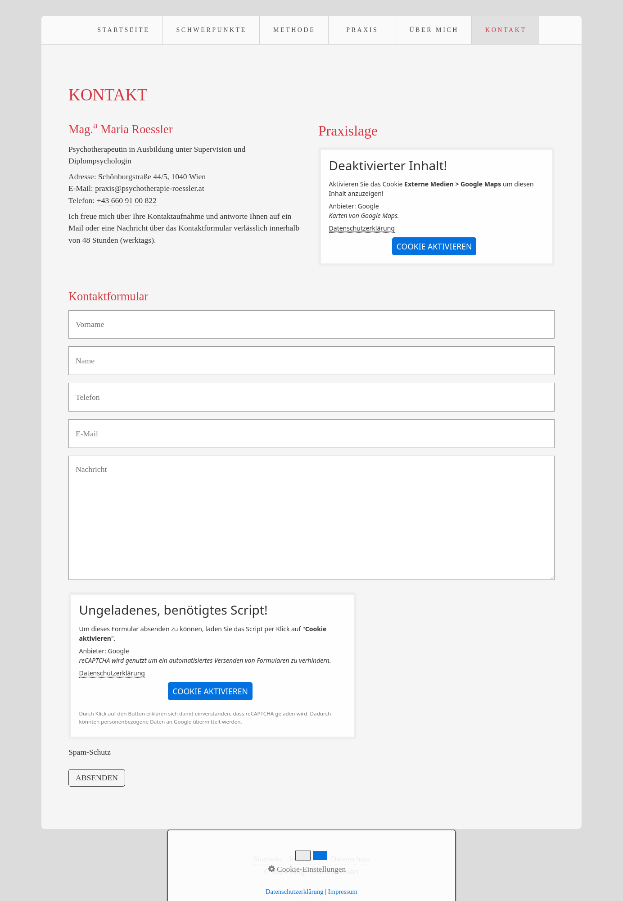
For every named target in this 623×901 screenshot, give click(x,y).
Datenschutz (350, 858)
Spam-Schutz (89, 751)
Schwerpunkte (211, 29)
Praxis (362, 29)
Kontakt (506, 29)
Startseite (123, 29)
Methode (294, 29)
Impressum (306, 858)
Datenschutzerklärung (362, 228)
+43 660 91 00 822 (127, 200)
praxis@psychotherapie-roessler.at (149, 188)
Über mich (434, 29)
